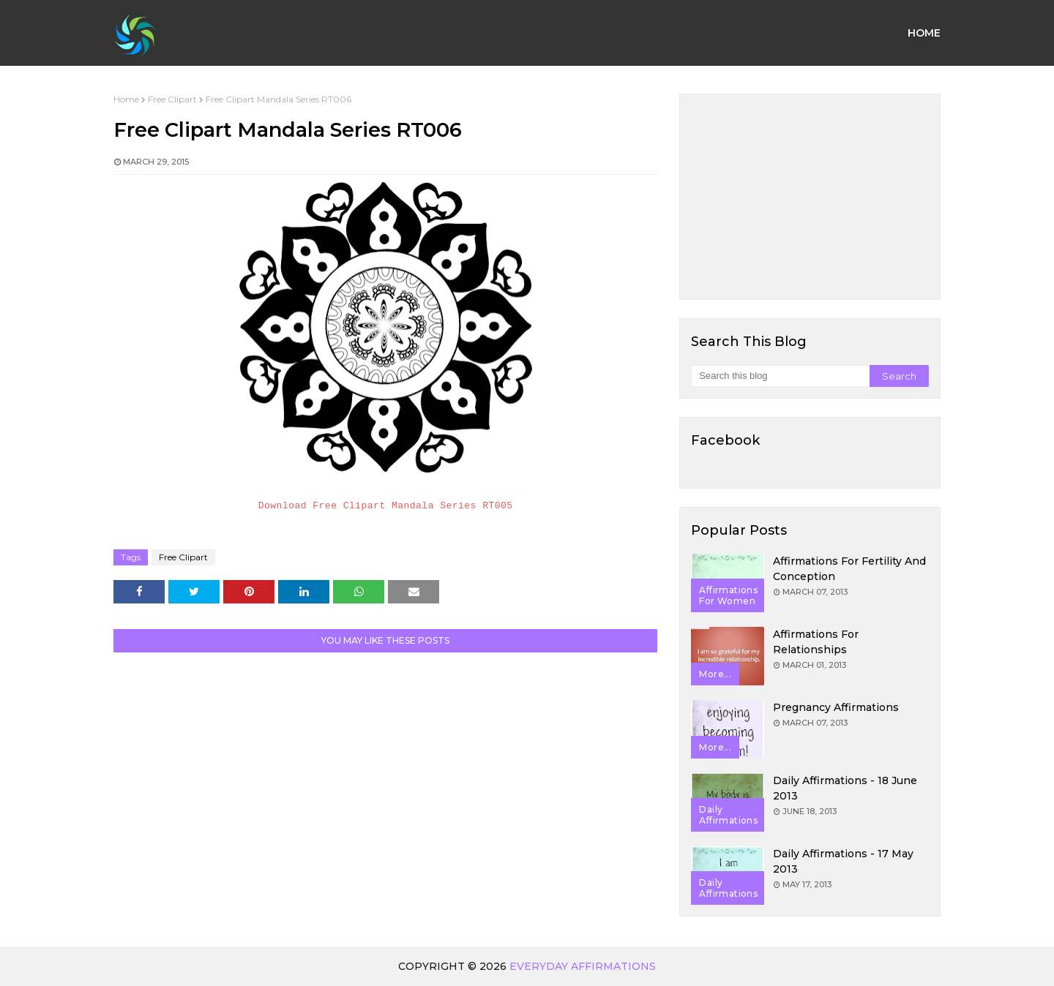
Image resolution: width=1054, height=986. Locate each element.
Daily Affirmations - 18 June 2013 (845, 788)
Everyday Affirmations (582, 966)
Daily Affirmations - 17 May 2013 (843, 861)
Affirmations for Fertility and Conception (849, 568)
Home (126, 99)
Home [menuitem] (924, 32)
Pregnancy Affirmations (836, 707)
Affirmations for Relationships (816, 642)
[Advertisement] (810, 196)
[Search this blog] (780, 376)
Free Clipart (172, 99)
